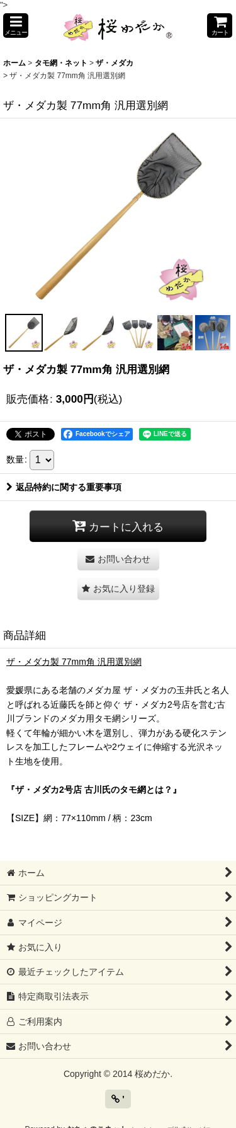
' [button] (117, 1099)
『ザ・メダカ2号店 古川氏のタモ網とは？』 (93, 790)
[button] (15, 25)
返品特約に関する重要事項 (63, 487)
